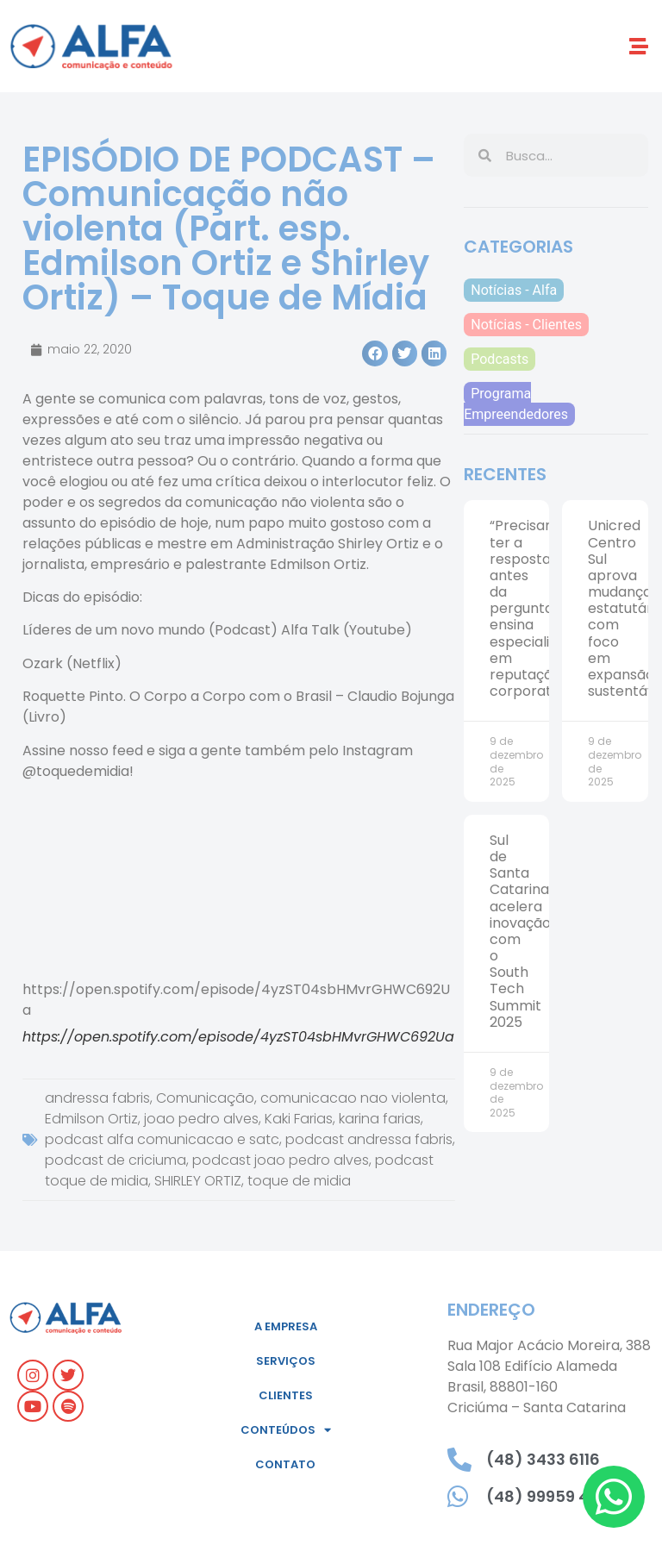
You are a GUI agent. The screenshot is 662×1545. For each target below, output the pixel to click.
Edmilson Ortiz (91, 1119)
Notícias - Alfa (514, 290)
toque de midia (299, 1181)
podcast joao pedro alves (280, 1160)
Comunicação (205, 1098)
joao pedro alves (201, 1119)
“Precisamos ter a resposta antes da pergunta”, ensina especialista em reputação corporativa (532, 608)
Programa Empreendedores (516, 403)
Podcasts (499, 359)
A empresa (285, 1326)
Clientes (286, 1395)
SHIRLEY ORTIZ (197, 1181)
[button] (639, 46)
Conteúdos (285, 1430)
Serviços (285, 1361)
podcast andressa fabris (369, 1139)
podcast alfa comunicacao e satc (162, 1139)
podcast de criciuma (115, 1160)
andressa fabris (97, 1098)
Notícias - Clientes (526, 324)
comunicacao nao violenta (353, 1098)
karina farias (380, 1119)
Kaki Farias (299, 1119)
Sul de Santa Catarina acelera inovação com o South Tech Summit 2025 (520, 931)
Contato (285, 1464)
